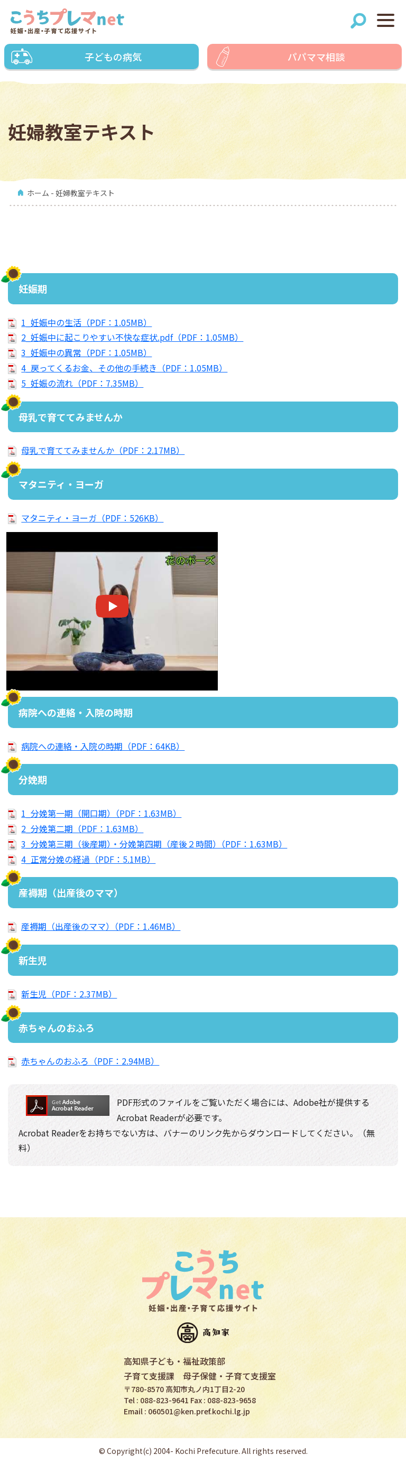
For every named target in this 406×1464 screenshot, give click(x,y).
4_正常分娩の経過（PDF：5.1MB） (88, 859)
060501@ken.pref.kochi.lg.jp (199, 1411)
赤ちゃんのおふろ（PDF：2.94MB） (90, 1061)
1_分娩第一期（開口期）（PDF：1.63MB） (101, 813)
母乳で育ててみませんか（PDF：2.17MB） (102, 450)
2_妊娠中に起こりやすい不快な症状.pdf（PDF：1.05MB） (132, 337)
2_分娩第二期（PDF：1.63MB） (82, 828)
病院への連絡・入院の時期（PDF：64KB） (102, 746)
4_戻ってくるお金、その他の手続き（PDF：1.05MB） (124, 367)
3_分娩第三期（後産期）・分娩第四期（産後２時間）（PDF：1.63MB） (154, 843)
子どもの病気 (113, 56)
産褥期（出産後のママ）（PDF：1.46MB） (100, 926)
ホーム (38, 193)
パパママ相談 (316, 56)
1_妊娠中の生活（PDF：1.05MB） (86, 322)
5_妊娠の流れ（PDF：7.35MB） (82, 383)
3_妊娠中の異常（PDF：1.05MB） (86, 352)
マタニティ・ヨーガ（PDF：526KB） (92, 517)
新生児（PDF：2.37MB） (69, 993)
